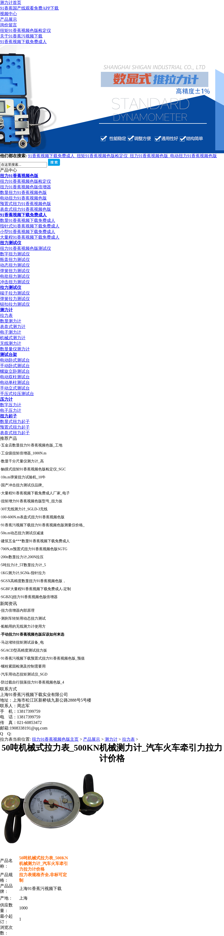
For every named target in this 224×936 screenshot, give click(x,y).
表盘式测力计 (12, 326)
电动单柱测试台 (15, 382)
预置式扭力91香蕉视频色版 (25, 203)
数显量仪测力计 (15, 349)
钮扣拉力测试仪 (15, 304)
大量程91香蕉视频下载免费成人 (29, 237)
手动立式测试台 (15, 388)
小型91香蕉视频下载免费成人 (27, 231)
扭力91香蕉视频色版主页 (55, 739)
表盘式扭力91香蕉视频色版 (25, 209)
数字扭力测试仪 (15, 254)
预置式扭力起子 (15, 427)
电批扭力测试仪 (15, 276)
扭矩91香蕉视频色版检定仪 (25, 30)
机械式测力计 (12, 338)
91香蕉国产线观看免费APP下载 (29, 8)
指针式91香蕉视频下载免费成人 (29, 226)
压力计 (6, 399)
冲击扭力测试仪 (15, 282)
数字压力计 (10, 405)
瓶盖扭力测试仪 (15, 259)
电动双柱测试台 (15, 377)
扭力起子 (8, 416)
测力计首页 (10, 2)
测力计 (6, 310)
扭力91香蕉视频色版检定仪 (25, 181)
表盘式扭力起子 (15, 432)
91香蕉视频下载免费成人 (23, 41)
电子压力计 (10, 410)
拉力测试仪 (10, 287)
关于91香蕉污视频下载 (21, 36)
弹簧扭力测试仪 (15, 270)
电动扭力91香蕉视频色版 (193, 156)
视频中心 (8, 13)
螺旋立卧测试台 (15, 371)
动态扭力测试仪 (15, 265)
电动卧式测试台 (15, 360)
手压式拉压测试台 (17, 393)
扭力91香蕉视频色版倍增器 (25, 187)
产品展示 (8, 19)
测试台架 (8, 354)
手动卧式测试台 (15, 365)
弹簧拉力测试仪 (15, 298)
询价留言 (8, 25)
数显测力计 (10, 321)
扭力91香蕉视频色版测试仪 (25, 248)
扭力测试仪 (10, 243)
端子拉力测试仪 (15, 293)
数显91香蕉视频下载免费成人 (27, 220)
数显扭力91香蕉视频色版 (23, 192)
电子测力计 (10, 332)
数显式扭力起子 (15, 421)
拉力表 (6, 315)
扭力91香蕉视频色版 (150, 156)
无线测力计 (10, 343)
